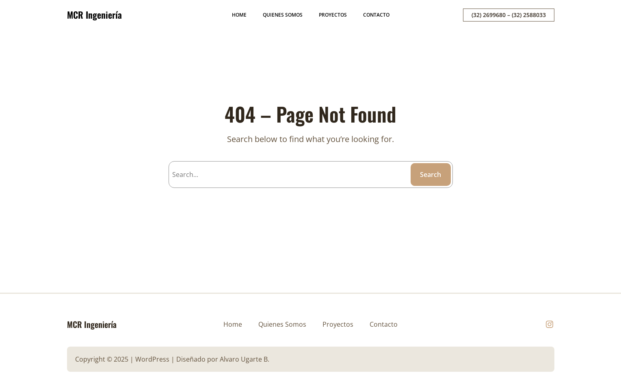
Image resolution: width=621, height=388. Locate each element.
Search (430, 174)
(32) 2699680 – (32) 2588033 (509, 15)
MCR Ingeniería (94, 14)
